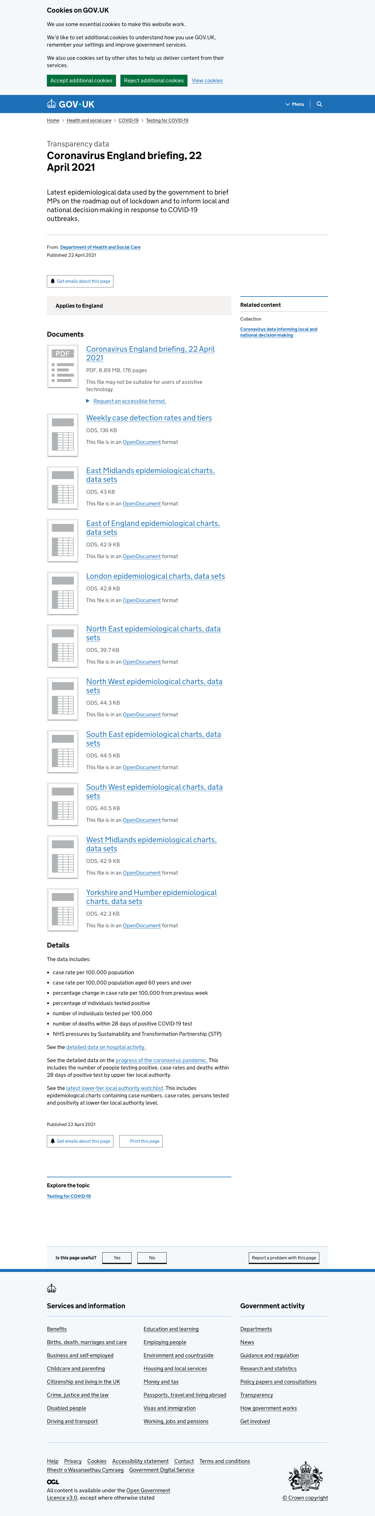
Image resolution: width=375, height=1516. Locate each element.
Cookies (97, 1461)
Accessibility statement (140, 1461)
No (158, 1258)
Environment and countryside (179, 1355)
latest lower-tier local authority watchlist (114, 1088)
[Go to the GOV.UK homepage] (70, 104)
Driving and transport (72, 1421)
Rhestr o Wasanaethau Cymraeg (85, 1469)
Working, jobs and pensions (176, 1421)
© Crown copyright (305, 1497)
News (247, 1342)
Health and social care (89, 120)
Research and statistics (268, 1368)
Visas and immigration (170, 1408)
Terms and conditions (225, 1461)
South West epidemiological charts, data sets (154, 791)
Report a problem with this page (284, 1258)
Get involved (255, 1421)
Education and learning (171, 1329)
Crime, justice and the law (78, 1394)
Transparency (256, 1394)
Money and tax (161, 1381)
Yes (123, 1258)
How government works (268, 1408)
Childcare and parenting (76, 1368)
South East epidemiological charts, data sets (153, 738)
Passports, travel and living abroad (185, 1394)
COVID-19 (129, 120)
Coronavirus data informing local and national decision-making (278, 332)
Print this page (144, 1141)
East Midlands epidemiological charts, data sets (150, 475)
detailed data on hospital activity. (106, 1047)
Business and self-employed (80, 1355)
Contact (184, 1461)
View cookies (207, 80)
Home (53, 120)
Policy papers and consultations (278, 1381)
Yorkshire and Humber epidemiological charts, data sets (151, 897)
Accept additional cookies (81, 80)
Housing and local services (175, 1368)
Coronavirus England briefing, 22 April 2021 (150, 353)
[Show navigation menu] (295, 104)
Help (53, 1461)
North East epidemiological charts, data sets (153, 633)
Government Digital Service (161, 1469)
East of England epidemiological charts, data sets (153, 527)
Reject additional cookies (154, 80)
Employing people (165, 1342)
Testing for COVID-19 (167, 120)
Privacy (73, 1461)
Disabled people (66, 1408)
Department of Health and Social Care (100, 247)
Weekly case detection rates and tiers (149, 418)
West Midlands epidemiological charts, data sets (151, 844)
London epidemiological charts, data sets (155, 576)
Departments (256, 1329)
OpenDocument (142, 442)
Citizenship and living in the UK (83, 1381)
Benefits (57, 1329)
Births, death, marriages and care (87, 1342)
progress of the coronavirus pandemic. (162, 1060)
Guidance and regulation (269, 1355)
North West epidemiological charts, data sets (154, 686)
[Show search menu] (319, 104)
